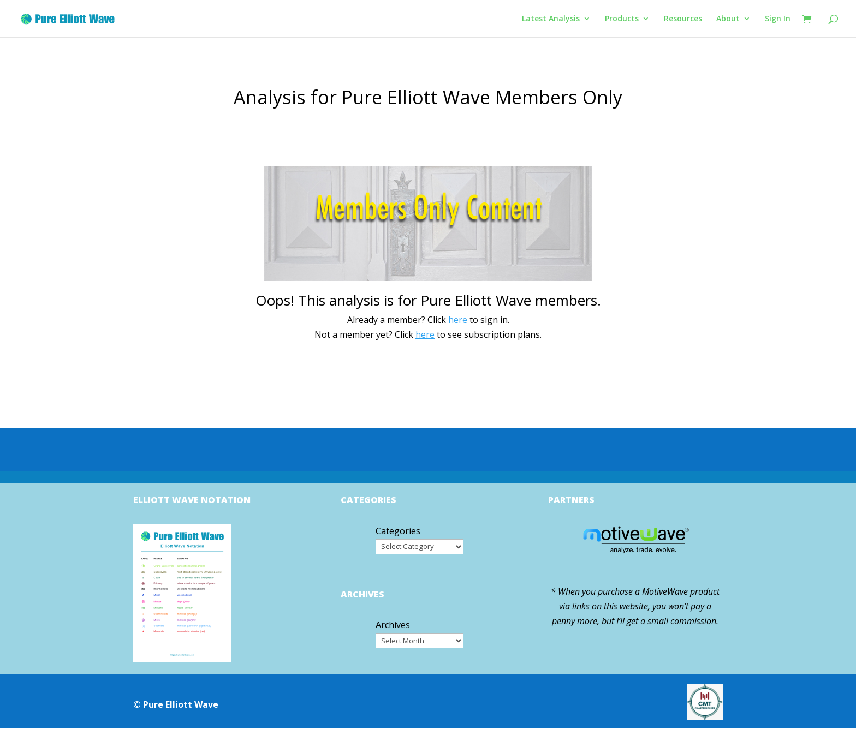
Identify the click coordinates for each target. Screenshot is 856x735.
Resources (683, 19)
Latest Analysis (551, 19)
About (728, 19)
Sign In (777, 19)
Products (622, 19)
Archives (393, 625)
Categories (398, 531)
